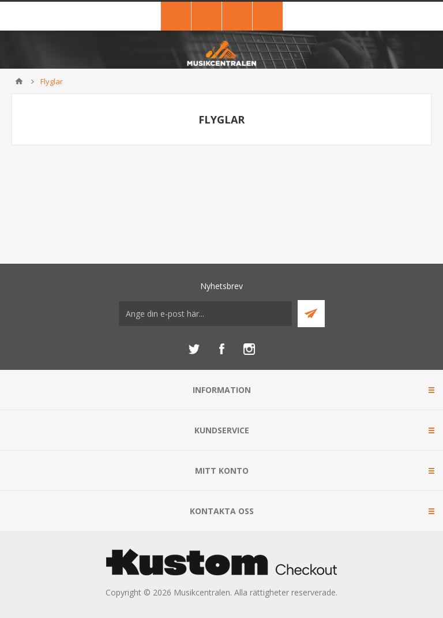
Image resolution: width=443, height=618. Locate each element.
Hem (19, 81)
